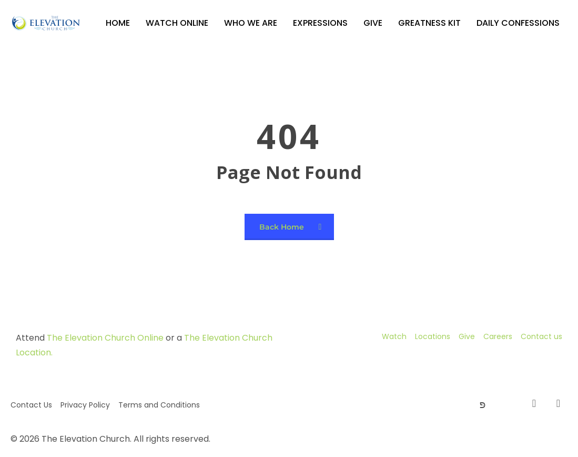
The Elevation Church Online (105, 338)
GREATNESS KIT (429, 23)
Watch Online (177, 23)
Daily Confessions (518, 23)
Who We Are (250, 23)
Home (118, 23)
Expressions (320, 23)
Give (372, 23)
